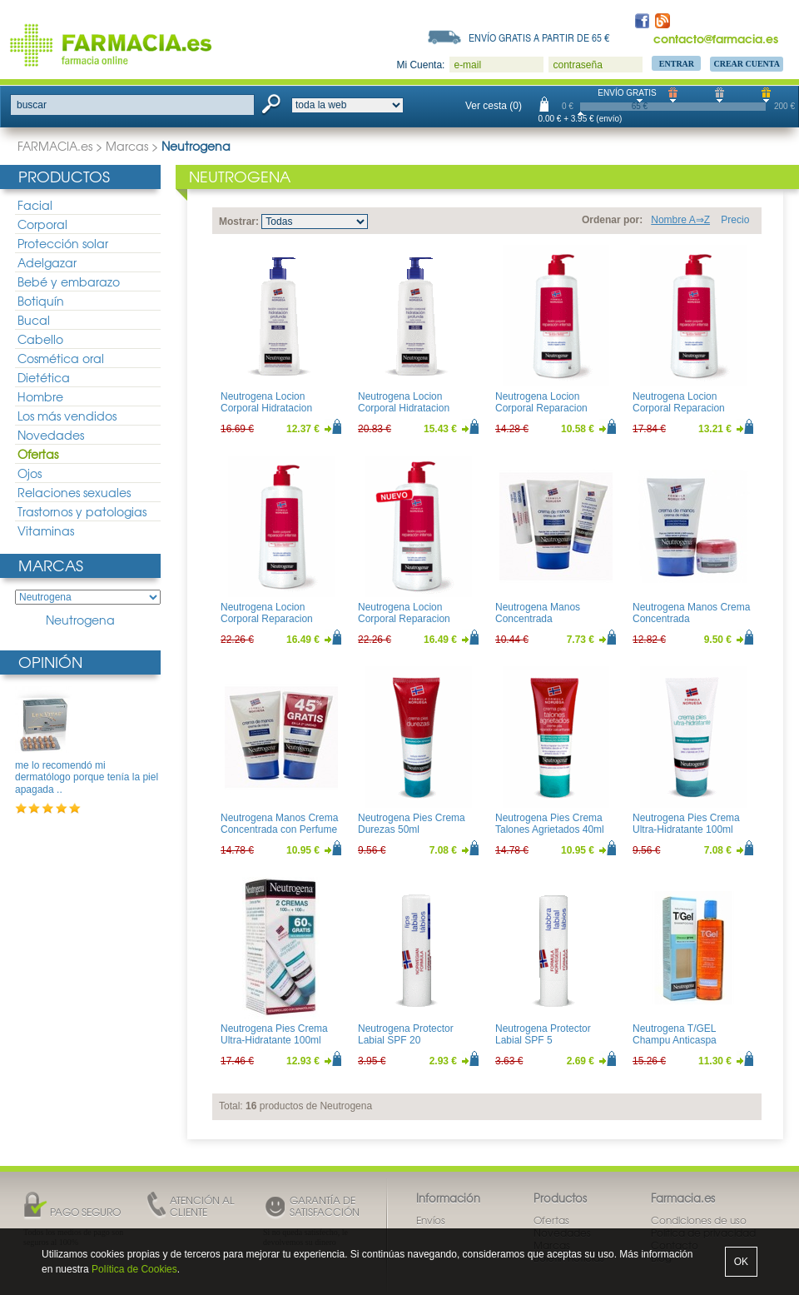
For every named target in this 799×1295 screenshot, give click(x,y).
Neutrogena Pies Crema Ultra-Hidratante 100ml (686, 823)
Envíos (430, 1220)
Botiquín (40, 300)
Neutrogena (80, 620)
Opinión (50, 661)
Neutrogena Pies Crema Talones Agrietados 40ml (549, 823)
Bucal (33, 319)
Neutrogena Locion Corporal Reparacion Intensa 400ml (679, 408)
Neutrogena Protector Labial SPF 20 (406, 1034)
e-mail (467, 65)
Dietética (43, 377)
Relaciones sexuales (74, 492)
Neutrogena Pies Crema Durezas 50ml (411, 823)
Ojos (29, 473)
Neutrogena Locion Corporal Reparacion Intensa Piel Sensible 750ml (404, 625)
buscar (32, 105)
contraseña (577, 65)
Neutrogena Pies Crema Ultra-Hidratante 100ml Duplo (274, 1040)
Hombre (40, 396)
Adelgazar (47, 262)
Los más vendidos (67, 415)
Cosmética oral (60, 358)
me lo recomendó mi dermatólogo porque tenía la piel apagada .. (86, 777)
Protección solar (62, 243)
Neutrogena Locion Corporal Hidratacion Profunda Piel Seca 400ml (278, 408)
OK (741, 1262)
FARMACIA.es (54, 145)
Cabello (40, 339)
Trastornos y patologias (81, 511)
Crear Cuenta (746, 63)
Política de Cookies (134, 1269)
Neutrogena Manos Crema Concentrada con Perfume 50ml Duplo (279, 830)
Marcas (127, 145)
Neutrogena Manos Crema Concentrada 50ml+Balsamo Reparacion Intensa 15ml (692, 625)
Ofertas (37, 454)
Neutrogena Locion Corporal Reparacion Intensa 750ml (267, 619)
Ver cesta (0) (493, 106)
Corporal (42, 224)
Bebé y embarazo (68, 281)
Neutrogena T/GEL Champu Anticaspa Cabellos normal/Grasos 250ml (686, 1046)
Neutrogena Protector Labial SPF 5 (543, 1034)
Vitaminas (45, 530)
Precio (735, 220)
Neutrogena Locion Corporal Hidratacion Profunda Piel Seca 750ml (416, 408)
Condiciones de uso (699, 1220)
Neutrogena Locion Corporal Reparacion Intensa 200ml (541, 408)
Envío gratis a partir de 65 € (539, 37)
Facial (34, 205)
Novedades (50, 434)
